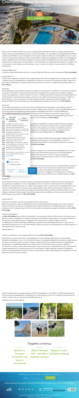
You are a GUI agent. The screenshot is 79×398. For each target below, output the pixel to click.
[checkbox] (19, 387)
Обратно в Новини (39, 9)
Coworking (72, 380)
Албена (5, 380)
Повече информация (59, 367)
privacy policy (58, 383)
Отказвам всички (21, 392)
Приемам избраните (39, 392)
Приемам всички (58, 392)
